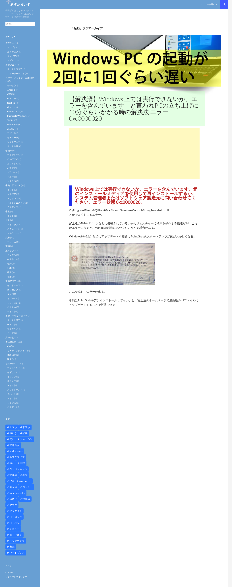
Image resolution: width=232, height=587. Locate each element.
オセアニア (10, 64)
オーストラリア (14, 69)
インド (10, 189)
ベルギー (11, 407)
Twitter (10, 120)
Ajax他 (10, 85)
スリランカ (12, 198)
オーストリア (13, 320)
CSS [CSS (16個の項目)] (11, 480)
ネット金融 (12, 146)
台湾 (9, 263)
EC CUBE (11, 98)
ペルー (10, 176)
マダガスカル (13, 60)
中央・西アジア (13, 185)
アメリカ (11, 242)
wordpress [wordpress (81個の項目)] (25, 480)
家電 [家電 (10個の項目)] (11, 546)
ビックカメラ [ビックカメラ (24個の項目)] (17, 540)
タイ (9, 294)
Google (10, 107)
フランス (11, 402)
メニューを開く (208, 4)
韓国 (9, 272)
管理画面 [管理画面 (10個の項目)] (14, 445)
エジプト (11, 47)
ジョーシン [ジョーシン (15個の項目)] (26, 439)
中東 (7, 211)
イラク (10, 215)
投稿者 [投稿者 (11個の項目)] (26, 498)
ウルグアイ (12, 159)
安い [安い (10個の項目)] (11, 439)
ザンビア (11, 56)
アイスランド (13, 224)
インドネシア (13, 285)
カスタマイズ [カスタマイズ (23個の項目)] (17, 457)
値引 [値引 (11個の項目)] (11, 463)
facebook (11, 102)
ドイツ (10, 398)
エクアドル (12, 163)
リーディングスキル (17, 350)
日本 (9, 268)
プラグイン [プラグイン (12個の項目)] (15, 510)
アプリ (10, 133)
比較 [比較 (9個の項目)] (22, 463)
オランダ (11, 381)
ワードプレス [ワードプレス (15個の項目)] (17, 552)
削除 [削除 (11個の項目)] (25, 475)
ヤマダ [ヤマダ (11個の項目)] (13, 504)
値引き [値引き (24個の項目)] (13, 433)
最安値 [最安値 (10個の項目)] (13, 486)
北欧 (7, 220)
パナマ (10, 168)
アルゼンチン (13, 155)
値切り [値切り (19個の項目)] (13, 498)
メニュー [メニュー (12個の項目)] (14, 528)
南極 (7, 246)
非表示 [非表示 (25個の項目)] (26, 427)
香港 (9, 276)
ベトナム (11, 307)
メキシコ (11, 181)
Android (11, 89)
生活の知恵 (10, 341)
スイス (10, 385)
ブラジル (11, 172)
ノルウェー (12, 233)
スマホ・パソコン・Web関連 (19, 77)
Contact (9, 572)
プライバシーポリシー (16, 576)
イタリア (11, 376)
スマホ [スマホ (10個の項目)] (13, 427)
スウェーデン (13, 228)
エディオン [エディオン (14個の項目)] (15, 534)
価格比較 (11, 355)
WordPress (12, 124)
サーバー (11, 137)
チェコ (10, 324)
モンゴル (11, 255)
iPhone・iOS (13, 111)
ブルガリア (12, 328)
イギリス (11, 372)
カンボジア (12, 289)
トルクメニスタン (16, 202)
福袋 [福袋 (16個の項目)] (25, 433)
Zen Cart (11, 129)
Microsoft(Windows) (17, 115)
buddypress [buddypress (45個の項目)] (15, 451)
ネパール (11, 298)
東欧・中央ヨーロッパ (16, 315)
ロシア (10, 333)
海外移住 (9, 337)
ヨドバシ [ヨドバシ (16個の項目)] (14, 522)
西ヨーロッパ (11, 363)
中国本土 (11, 259)
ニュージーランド (16, 73)
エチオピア (12, 51)
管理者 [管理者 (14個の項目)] (13, 475)
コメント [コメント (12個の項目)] (27, 486)
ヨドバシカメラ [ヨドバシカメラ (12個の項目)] (18, 469)
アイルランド (13, 368)
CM (9, 346)
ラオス (10, 311)
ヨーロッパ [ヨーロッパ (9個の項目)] (15, 516)
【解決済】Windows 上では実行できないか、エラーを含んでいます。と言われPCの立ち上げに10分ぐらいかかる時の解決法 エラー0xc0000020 (134, 108)
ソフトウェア (13, 142)
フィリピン (12, 302)
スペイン (11, 394)
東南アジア (10, 281)
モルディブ (12, 207)
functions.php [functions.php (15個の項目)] (17, 492)
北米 (7, 237)
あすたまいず (20, 4)
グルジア (11, 194)
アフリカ (9, 43)
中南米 (8, 150)
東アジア (9, 250)
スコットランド (14, 389)
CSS (9, 94)
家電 (9, 359)
